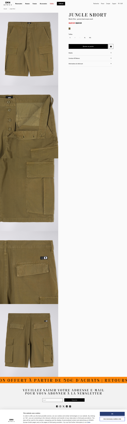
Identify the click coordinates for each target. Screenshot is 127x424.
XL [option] (84, 37)
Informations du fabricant (76, 64)
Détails (71, 53)
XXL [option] (90, 37)
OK (112, 400)
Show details (92, 420)
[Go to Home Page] (8, 3)
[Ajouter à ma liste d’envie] (111, 46)
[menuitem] (18, 4)
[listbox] (91, 37)
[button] (120, 4)
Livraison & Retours (74, 58)
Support (114, 3)
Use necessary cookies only (112, 406)
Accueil (5, 8)
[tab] (53, 3)
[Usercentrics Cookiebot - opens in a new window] (11, 420)
